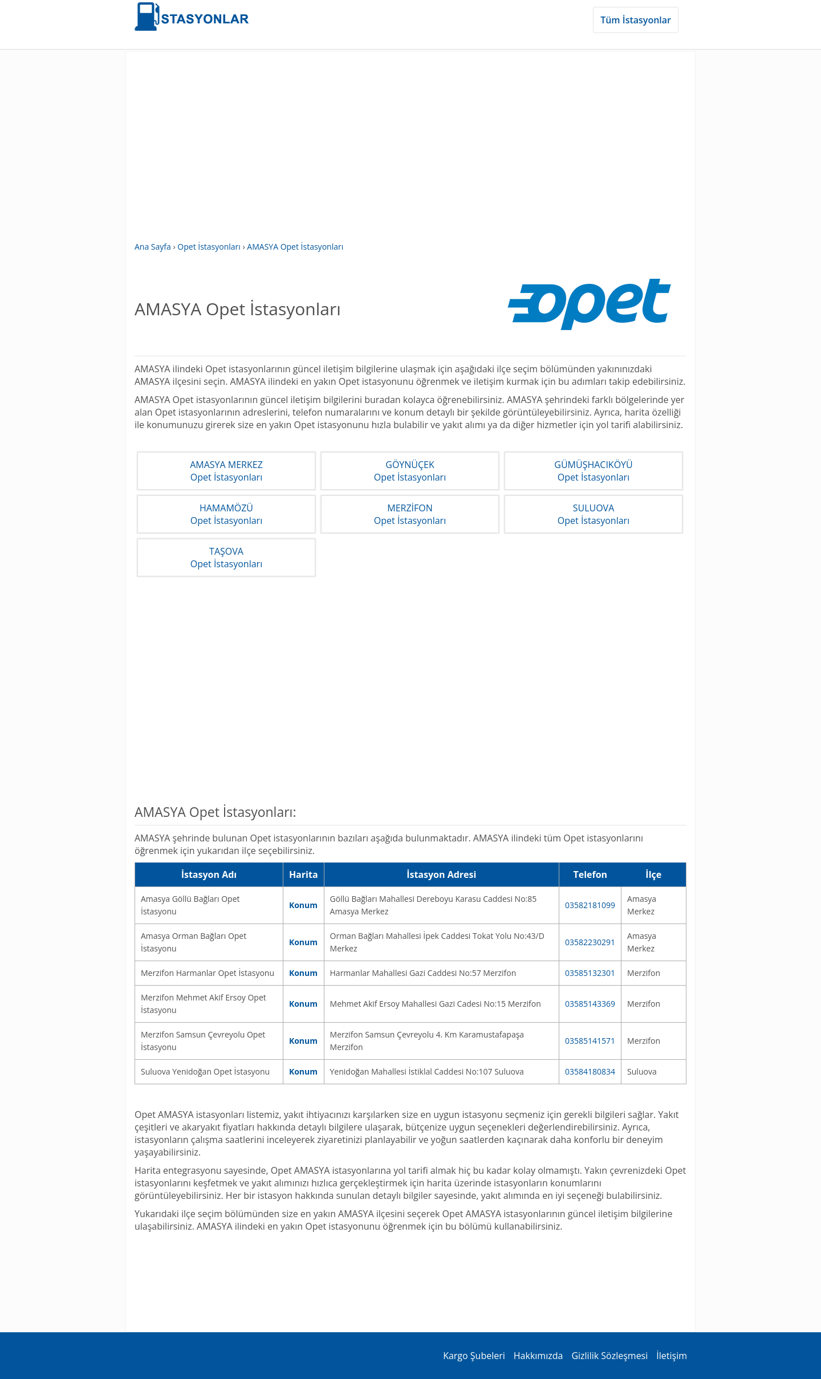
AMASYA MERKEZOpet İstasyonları (226, 470)
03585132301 (590, 972)
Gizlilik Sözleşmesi (609, 1355)
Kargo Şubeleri (474, 1355)
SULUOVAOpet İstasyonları (593, 514)
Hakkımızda (538, 1355)
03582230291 (590, 942)
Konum (303, 905)
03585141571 (590, 1040)
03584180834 (590, 1071)
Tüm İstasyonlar (635, 20)
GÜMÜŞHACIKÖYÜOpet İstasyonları (593, 470)
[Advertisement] (410, 152)
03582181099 (590, 905)
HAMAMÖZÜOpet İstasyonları (226, 514)
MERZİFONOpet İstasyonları (410, 514)
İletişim (671, 1355)
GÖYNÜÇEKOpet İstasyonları (410, 470)
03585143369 (590, 1003)
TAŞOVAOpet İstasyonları (226, 557)
